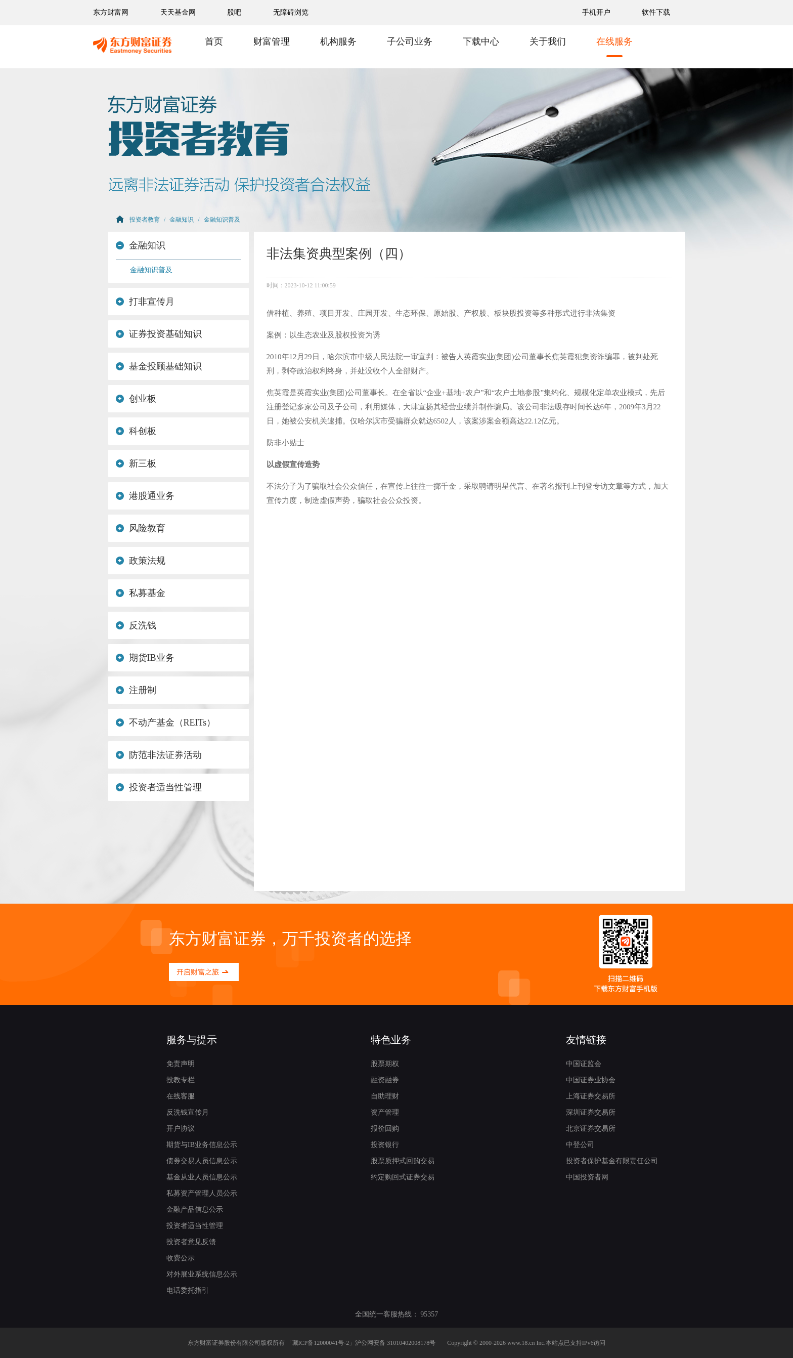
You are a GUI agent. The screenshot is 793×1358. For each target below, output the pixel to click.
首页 (214, 41)
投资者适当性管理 (159, 787)
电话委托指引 (187, 1290)
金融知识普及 (222, 219)
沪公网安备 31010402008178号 (395, 1342)
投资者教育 (144, 219)
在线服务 (614, 41)
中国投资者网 (587, 1177)
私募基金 (140, 593)
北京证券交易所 (590, 1128)
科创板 (136, 431)
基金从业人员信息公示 (201, 1177)
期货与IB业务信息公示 (201, 1145)
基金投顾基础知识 (159, 366)
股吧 (234, 12)
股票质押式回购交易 (402, 1161)
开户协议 (180, 1128)
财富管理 (271, 41)
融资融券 (385, 1080)
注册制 (136, 690)
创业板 (136, 399)
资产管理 (385, 1112)
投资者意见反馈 (191, 1242)
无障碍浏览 (291, 12)
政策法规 (140, 561)
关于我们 (548, 41)
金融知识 (181, 219)
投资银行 (385, 1145)
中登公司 (580, 1145)
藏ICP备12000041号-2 (320, 1342)
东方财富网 (110, 12)
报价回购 (385, 1128)
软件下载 (656, 12)
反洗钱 (136, 625)
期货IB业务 (145, 658)
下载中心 (481, 41)
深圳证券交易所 (590, 1112)
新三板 (136, 463)
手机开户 (597, 12)
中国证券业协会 (590, 1080)
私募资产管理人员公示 (201, 1193)
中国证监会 (583, 1064)
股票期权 (385, 1064)
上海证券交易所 (590, 1096)
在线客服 (180, 1096)
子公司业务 (409, 41)
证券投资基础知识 (159, 334)
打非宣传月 (145, 301)
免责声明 (180, 1064)
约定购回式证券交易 (402, 1177)
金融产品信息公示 (194, 1209)
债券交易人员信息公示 (201, 1161)
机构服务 (338, 41)
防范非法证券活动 (159, 755)
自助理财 (385, 1096)
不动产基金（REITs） (165, 722)
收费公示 (180, 1258)
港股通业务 (145, 496)
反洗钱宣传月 (187, 1112)
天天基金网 (178, 12)
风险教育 (140, 528)
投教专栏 (180, 1080)
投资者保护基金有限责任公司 (612, 1161)
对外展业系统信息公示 (201, 1274)
